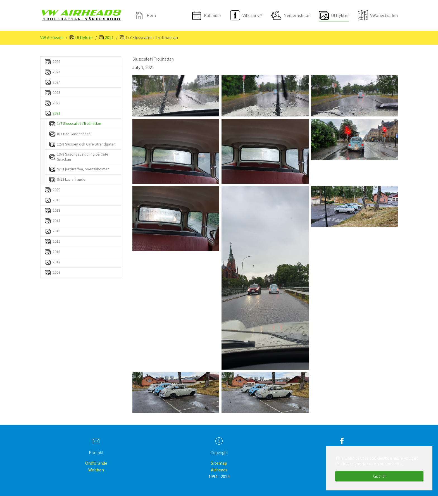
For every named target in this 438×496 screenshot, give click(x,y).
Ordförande (96, 463)
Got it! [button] (379, 476)
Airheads (219, 470)
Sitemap (219, 463)
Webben (96, 470)
